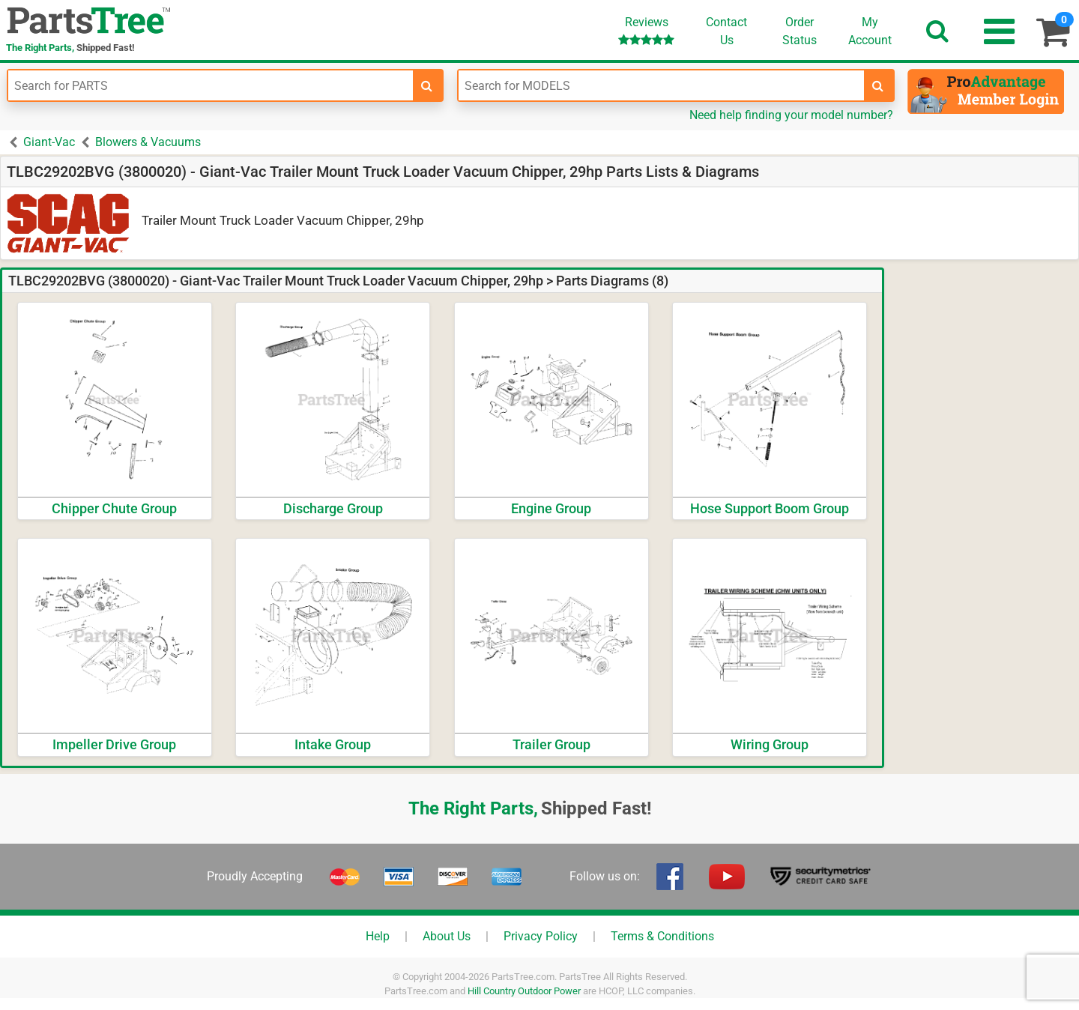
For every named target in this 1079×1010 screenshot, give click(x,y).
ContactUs (726, 31)
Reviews (646, 30)
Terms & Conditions (662, 936)
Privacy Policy (541, 936)
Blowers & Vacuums (148, 142)
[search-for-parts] (427, 85)
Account (870, 30)
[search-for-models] (878, 85)
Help (378, 936)
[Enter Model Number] (661, 85)
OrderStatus (799, 31)
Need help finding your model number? (791, 115)
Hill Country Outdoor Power (524, 991)
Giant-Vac (49, 142)
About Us (447, 936)
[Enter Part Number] (210, 85)
